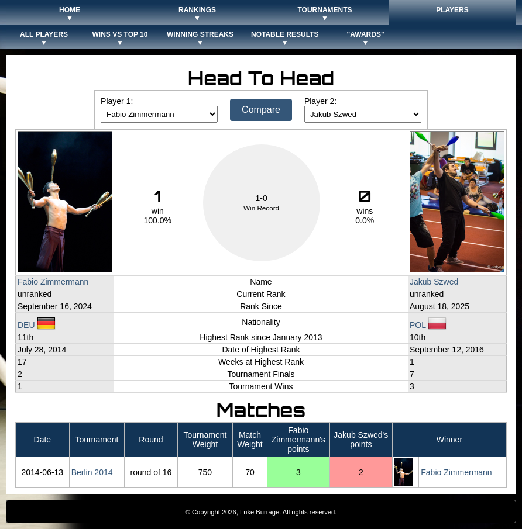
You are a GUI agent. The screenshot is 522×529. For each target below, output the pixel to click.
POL (428, 325)
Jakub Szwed (434, 281)
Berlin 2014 (92, 472)
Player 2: (320, 101)
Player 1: (117, 101)
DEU (37, 325)
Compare (261, 110)
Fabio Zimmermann (53, 281)
